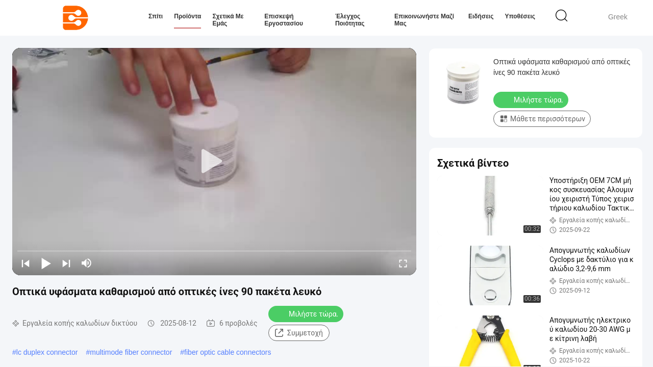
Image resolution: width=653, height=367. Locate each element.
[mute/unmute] (87, 263)
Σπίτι (155, 16)
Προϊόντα (187, 16)
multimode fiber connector (131, 352)
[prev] (25, 263)
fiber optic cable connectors (227, 352)
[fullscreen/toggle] (403, 263)
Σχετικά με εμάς (227, 20)
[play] (214, 161)
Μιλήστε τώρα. (306, 313)
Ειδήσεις (480, 16)
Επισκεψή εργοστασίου (283, 20)
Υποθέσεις (520, 16)
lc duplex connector (47, 352)
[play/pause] (46, 263)
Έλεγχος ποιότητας (350, 20)
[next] (66, 263)
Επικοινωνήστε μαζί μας (424, 20)
